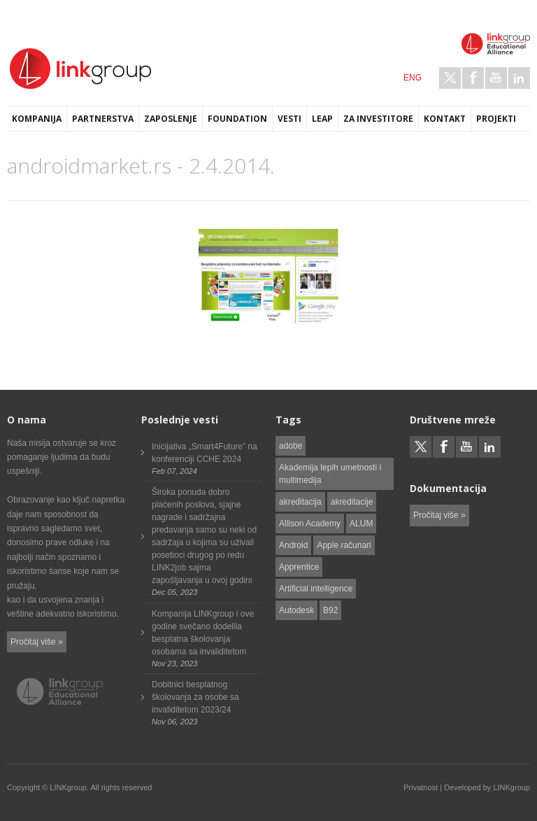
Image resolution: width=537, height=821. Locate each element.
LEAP (322, 119)
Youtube (496, 78)
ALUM (361, 523)
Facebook (473, 78)
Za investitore (378, 119)
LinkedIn (519, 78)
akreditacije (352, 502)
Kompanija (37, 119)
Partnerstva (103, 119)
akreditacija (300, 502)
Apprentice (299, 567)
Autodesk (296, 610)
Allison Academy (310, 523)
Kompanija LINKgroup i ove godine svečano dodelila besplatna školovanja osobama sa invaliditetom (203, 633)
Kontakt (445, 119)
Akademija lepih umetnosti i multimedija (330, 474)
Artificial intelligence (315, 589)
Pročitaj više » (36, 642)
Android (293, 545)
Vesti (289, 119)
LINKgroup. (69, 787)
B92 (330, 610)
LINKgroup (511, 787)
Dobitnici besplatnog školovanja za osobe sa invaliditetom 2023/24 (195, 697)
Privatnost (420, 787)
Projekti (496, 119)
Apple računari (344, 545)
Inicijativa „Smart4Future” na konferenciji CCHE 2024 (204, 453)
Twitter (450, 78)
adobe (290, 446)
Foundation (237, 119)
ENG (412, 78)
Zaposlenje (170, 119)
